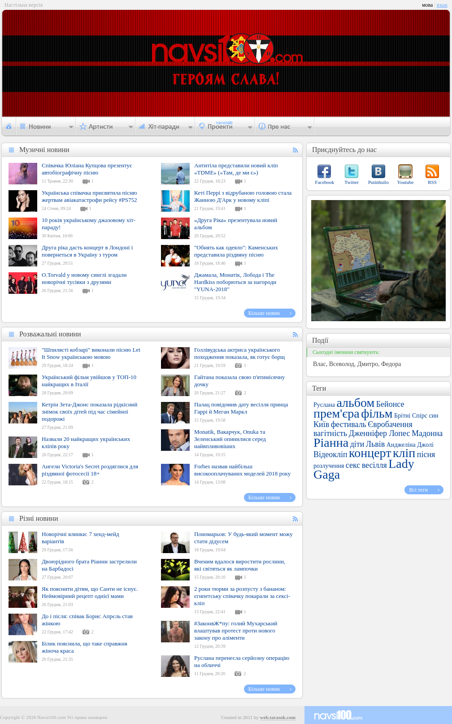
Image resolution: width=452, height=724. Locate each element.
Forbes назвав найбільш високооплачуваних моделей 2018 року (242, 470)
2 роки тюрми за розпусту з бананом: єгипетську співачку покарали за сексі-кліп (242, 595)
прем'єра (336, 413)
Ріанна (330, 442)
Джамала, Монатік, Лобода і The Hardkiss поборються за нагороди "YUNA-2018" (235, 281)
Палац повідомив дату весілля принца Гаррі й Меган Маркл (241, 408)
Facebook (325, 182)
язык (442, 5)
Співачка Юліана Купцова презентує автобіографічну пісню (87, 169)
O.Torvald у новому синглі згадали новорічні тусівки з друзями (84, 278)
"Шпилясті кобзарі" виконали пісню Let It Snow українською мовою (91, 353)
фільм (376, 413)
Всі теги (418, 490)
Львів (375, 444)
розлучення (328, 465)
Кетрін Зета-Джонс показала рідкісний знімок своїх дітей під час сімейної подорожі (90, 411)
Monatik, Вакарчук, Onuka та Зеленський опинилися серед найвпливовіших (230, 438)
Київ (321, 424)
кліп (404, 453)
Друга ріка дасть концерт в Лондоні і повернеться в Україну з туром (87, 251)
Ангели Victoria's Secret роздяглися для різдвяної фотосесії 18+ (90, 470)
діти (357, 444)
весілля (374, 465)
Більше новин (264, 313)
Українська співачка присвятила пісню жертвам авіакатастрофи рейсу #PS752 (89, 196)
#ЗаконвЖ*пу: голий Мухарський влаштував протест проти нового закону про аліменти (236, 630)
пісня (426, 454)
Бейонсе (390, 404)
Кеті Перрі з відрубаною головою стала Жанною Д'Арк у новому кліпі (242, 196)
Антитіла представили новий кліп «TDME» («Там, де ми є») (236, 169)
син (433, 415)
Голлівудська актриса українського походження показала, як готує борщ (239, 353)
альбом (355, 403)
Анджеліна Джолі (410, 444)
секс (353, 465)
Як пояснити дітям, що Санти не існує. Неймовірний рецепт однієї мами (90, 592)
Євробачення (390, 424)
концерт (370, 453)
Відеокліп (330, 454)
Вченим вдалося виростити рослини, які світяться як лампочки (239, 565)
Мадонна (427, 433)
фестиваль (348, 424)
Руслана (324, 404)
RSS (432, 182)
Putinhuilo (378, 182)
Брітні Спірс (410, 415)
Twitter (351, 182)
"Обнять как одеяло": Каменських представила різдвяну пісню (236, 251)
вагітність (330, 433)
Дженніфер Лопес (379, 433)
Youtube (405, 182)
